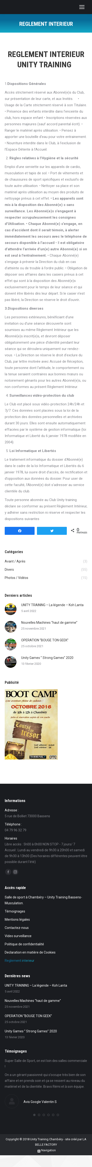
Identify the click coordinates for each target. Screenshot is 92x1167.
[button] (34, 1115)
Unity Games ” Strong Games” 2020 (47, 658)
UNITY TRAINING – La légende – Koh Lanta (52, 605)
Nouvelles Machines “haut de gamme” (49, 622)
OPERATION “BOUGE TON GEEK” (44, 640)
